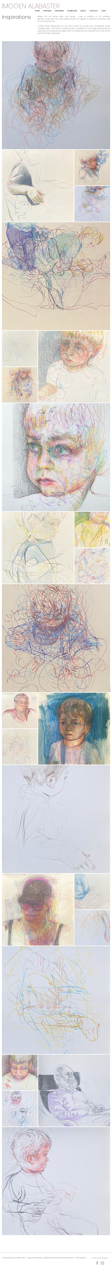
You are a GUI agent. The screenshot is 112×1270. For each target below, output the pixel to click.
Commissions (80, 1258)
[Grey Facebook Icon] (97, 1263)
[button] (47, 11)
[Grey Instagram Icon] (102, 1263)
